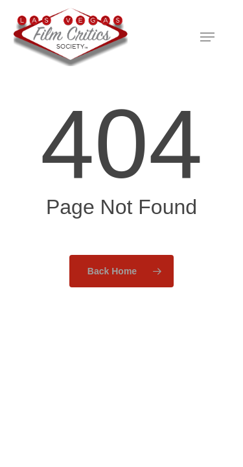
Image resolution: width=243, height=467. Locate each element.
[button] (207, 36)
